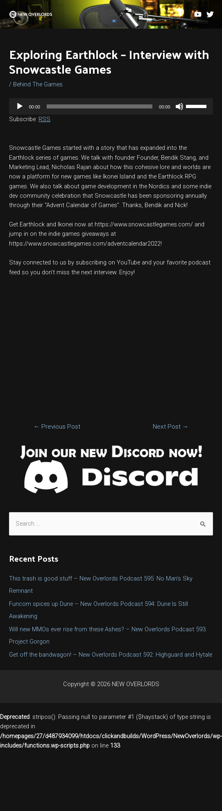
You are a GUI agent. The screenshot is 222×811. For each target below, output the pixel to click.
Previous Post (57, 426)
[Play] (20, 106)
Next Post (171, 426)
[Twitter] (210, 14)
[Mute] (179, 106)
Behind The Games (38, 84)
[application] (111, 106)
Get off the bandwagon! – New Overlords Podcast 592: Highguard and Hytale (110, 654)
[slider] (99, 106)
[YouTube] (198, 14)
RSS (44, 119)
